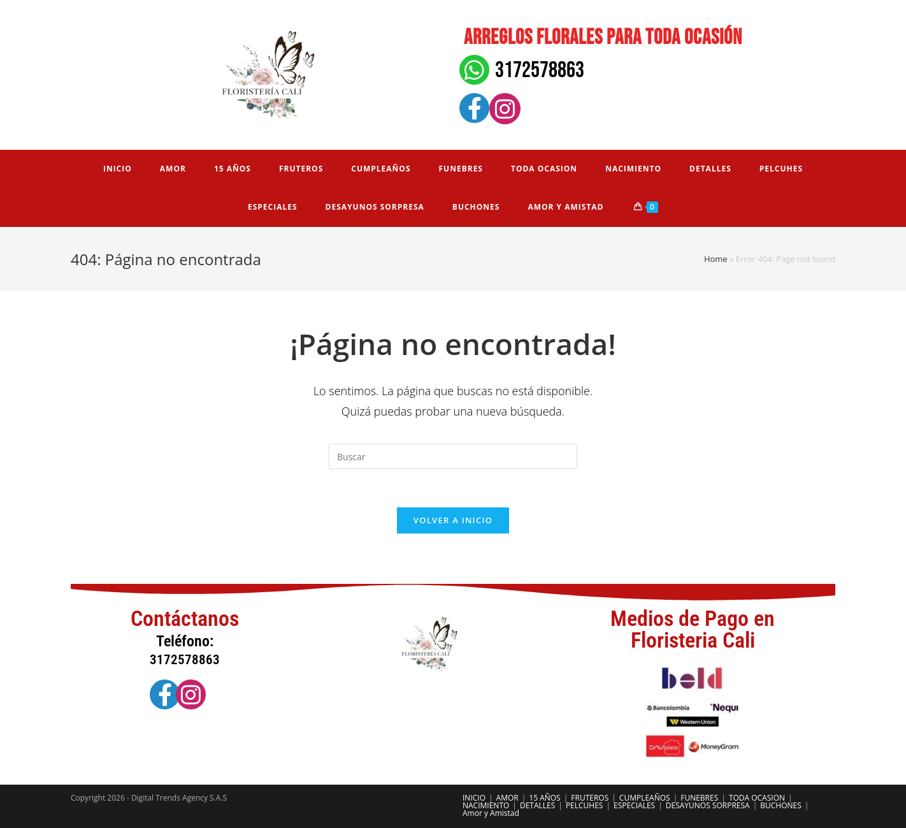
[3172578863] (474, 70)
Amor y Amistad (491, 813)
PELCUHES (584, 805)
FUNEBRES (699, 797)
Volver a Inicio (453, 520)
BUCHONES (781, 805)
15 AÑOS (544, 797)
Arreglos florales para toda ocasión (603, 37)
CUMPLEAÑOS (644, 797)
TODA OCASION (757, 797)
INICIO (474, 797)
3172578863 (539, 70)
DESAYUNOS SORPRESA (708, 805)
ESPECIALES (634, 805)
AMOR (507, 797)
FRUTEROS (589, 797)
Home (716, 259)
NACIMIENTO (486, 805)
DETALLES (537, 805)
